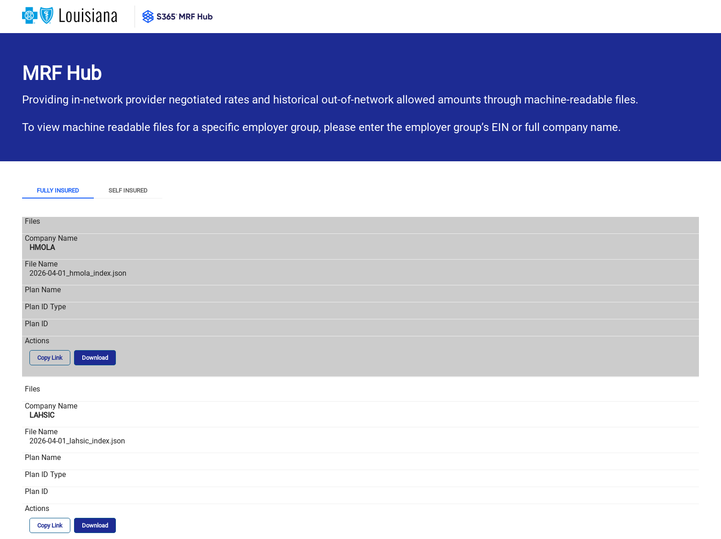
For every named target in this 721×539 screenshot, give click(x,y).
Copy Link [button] (50, 357)
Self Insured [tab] (128, 190)
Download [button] (95, 357)
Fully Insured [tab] (58, 190)
